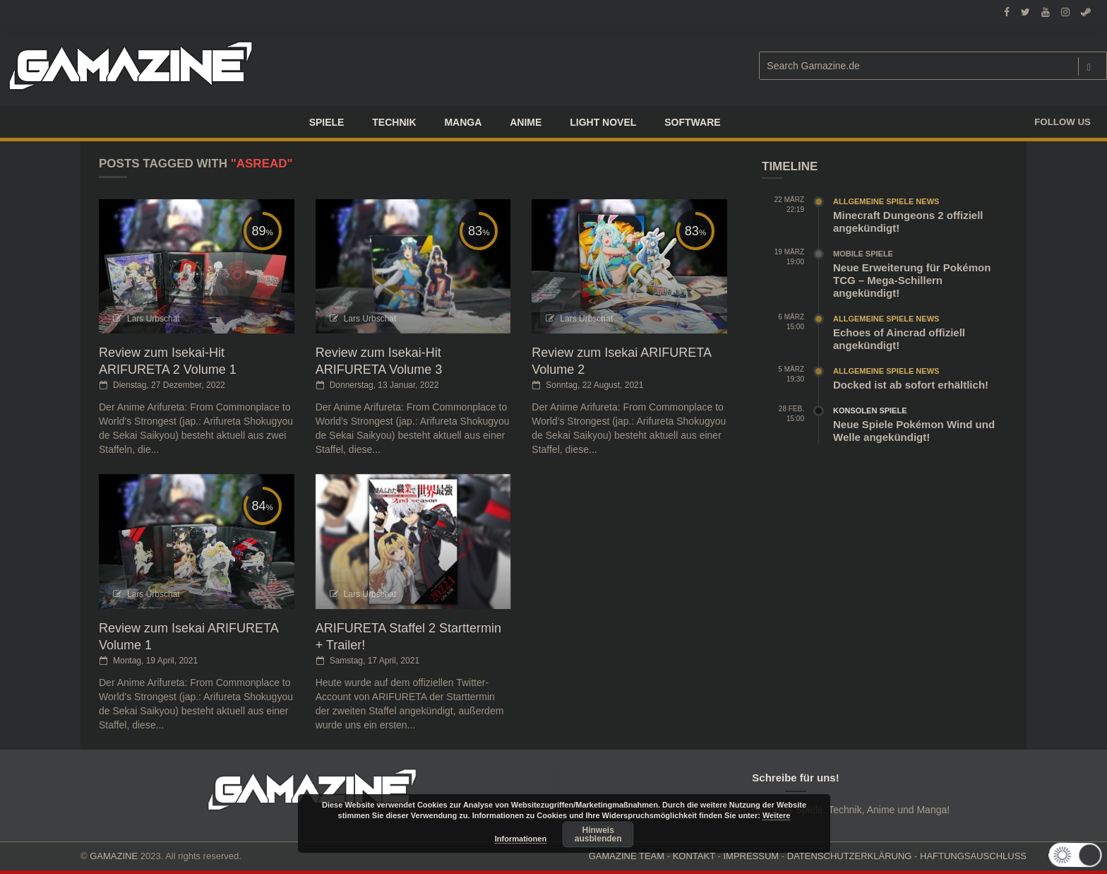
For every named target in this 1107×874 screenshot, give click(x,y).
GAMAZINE (114, 856)
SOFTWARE (692, 122)
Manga (462, 122)
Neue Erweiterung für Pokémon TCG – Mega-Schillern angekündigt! (912, 280)
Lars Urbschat (153, 319)
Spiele (327, 122)
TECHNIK (394, 122)
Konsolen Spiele (870, 410)
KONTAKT (694, 856)
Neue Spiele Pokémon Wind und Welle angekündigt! (914, 430)
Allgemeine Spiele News (886, 201)
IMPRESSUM (751, 856)
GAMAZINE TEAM (626, 856)
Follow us (1062, 122)
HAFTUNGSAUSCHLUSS (973, 856)
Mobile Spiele (863, 253)
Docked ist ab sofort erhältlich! (910, 385)
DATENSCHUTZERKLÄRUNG (849, 856)
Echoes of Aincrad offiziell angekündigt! (899, 338)
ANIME (525, 122)
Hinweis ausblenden (598, 834)
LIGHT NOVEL (603, 122)
